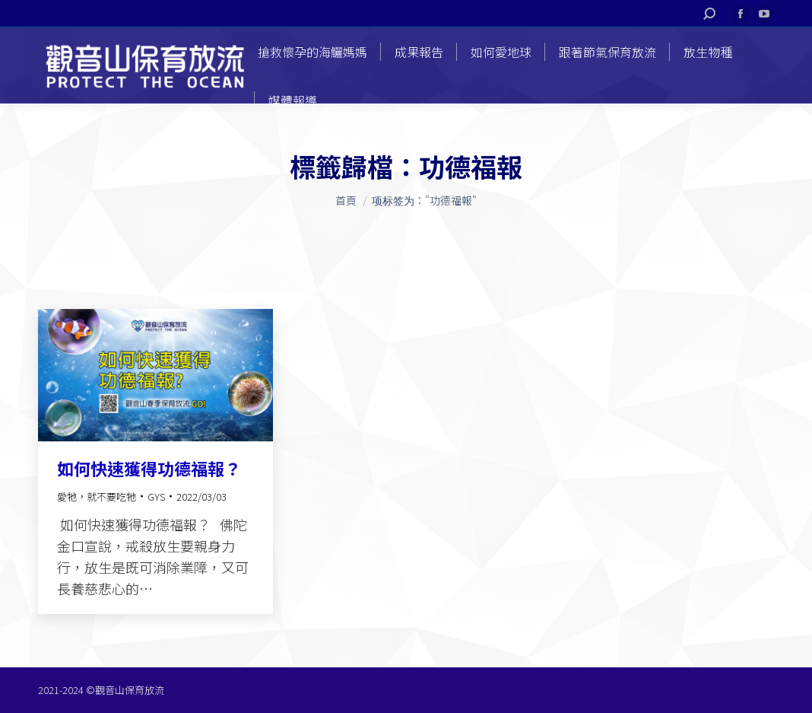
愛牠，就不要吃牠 (96, 496)
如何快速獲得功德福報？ (149, 468)
